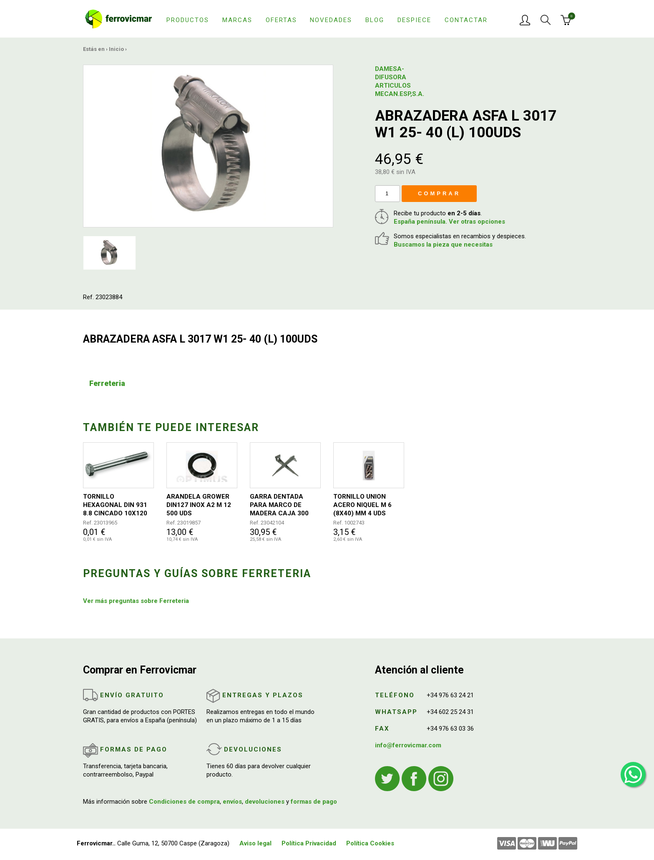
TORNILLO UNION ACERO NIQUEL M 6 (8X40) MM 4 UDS (362, 505)
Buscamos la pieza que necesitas (443, 244)
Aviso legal (255, 843)
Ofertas (281, 20)
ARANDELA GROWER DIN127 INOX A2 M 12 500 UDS (198, 505)
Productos (187, 20)
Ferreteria (107, 383)
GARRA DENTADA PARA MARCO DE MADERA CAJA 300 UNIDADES (279, 505)
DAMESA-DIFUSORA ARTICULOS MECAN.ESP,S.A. (396, 81)
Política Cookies (370, 843)
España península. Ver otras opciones (449, 221)
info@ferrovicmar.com (408, 745)
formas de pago (314, 801)
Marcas (237, 20)
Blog (374, 20)
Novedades (331, 20)
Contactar (466, 20)
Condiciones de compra (184, 801)
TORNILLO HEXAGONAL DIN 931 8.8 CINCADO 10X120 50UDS (115, 505)
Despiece (414, 20)
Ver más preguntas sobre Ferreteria (136, 601)
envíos (232, 801)
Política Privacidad (309, 843)
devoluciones (264, 801)
